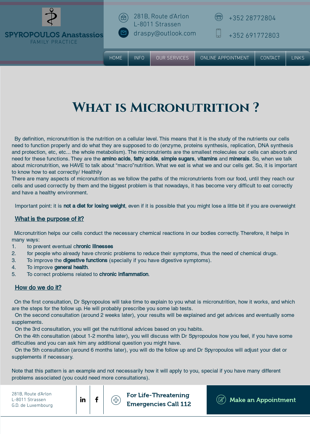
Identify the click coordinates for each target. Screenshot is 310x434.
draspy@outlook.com (165, 33)
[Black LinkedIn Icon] (83, 399)
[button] (139, 58)
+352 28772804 (252, 18)
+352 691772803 (254, 36)
